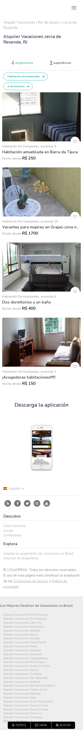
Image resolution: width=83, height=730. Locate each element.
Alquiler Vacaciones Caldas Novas (25, 690)
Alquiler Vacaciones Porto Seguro (24, 662)
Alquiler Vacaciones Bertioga (22, 694)
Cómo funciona (14, 526)
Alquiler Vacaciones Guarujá (21, 638)
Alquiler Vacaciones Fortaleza (22, 674)
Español (13, 488)
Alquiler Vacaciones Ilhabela (21, 682)
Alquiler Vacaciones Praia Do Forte (25, 705)
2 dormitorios (19, 86)
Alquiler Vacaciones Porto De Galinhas (28, 701)
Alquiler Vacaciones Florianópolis (25, 619)
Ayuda (8, 530)
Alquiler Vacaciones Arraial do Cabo (26, 666)
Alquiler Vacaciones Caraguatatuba (25, 658)
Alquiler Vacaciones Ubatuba (22, 631)
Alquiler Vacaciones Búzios (20, 635)
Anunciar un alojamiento (21, 558)
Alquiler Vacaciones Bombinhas (23, 627)
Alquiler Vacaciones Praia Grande (24, 642)
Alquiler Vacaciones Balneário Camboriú (29, 686)
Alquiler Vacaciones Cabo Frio (22, 623)
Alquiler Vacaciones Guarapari (22, 654)
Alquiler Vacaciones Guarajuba (23, 717)
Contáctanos (12, 535)
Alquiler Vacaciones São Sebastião (25, 678)
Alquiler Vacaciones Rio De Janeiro (25, 615)
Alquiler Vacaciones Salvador (22, 650)
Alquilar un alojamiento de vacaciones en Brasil (38, 553)
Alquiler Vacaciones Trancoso (22, 713)
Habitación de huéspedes (26, 76)
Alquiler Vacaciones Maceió (21, 670)
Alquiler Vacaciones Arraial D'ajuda (25, 709)
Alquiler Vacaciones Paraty (20, 646)
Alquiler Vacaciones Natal (19, 698)
